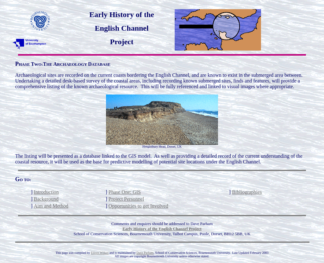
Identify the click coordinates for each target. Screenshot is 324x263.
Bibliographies (247, 192)
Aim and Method (51, 206)
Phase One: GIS (125, 192)
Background (46, 199)
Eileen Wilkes (100, 252)
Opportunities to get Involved (138, 206)
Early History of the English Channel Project (162, 228)
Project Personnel (126, 199)
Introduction (46, 192)
